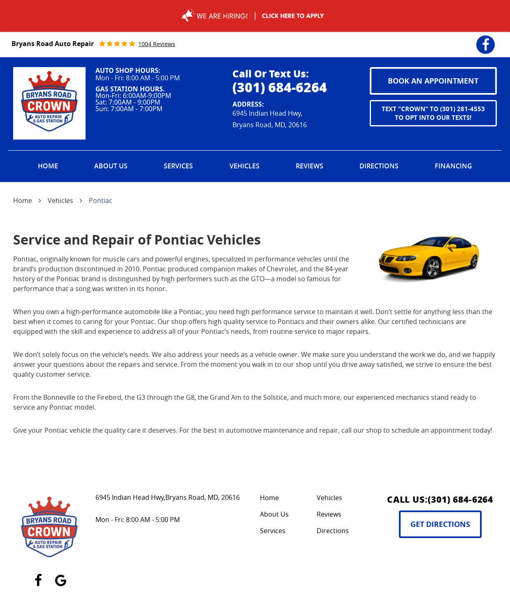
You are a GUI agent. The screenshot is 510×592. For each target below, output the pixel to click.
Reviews (309, 165)
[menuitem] (48, 166)
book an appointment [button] (433, 81)
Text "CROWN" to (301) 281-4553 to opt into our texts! (433, 113)
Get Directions (440, 524)
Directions (379, 165)
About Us (111, 165)
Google (60, 576)
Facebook (485, 39)
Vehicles (245, 165)
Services (178, 165)
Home (48, 165)
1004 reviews (156, 44)
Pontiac (100, 200)
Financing (453, 165)
